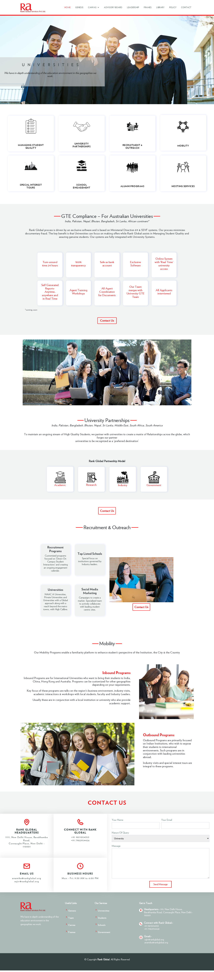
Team (71, 917)
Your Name (117, 819)
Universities (103, 910)
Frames (148, 7)
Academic (60, 489)
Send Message (160, 884)
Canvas (92, 7)
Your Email (166, 819)
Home (67, 7)
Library (160, 7)
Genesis (79, 7)
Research (91, 489)
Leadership (133, 7)
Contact (186, 7)
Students (102, 917)
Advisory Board (113, 7)
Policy (173, 7)
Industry (122, 490)
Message (116, 845)
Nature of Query (120, 832)
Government (154, 490)
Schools (102, 925)
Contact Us (107, 320)
